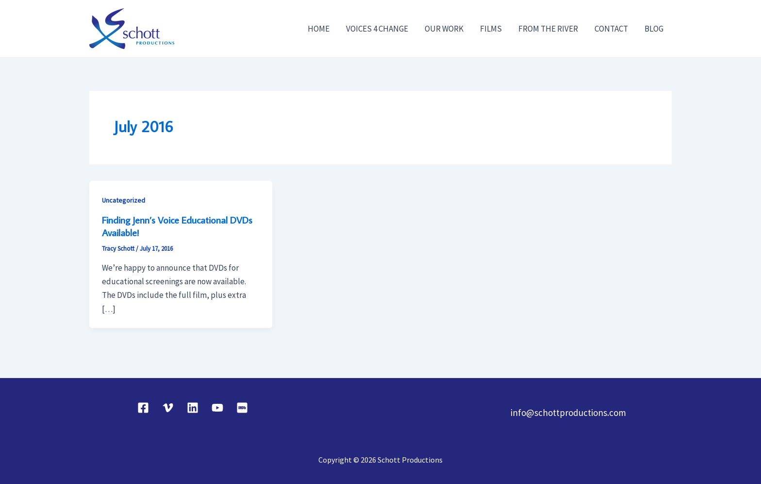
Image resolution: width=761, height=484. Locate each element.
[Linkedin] (193, 408)
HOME (319, 28)
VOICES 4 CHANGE (377, 28)
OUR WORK (444, 28)
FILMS (491, 28)
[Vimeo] (168, 408)
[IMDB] (242, 408)
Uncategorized (123, 200)
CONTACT (611, 28)
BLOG (654, 28)
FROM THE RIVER (548, 28)
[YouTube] (217, 408)
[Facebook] (143, 408)
